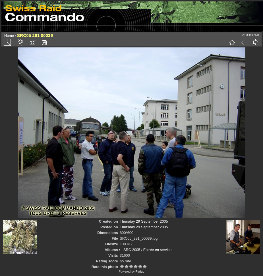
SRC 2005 (131, 250)
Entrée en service (157, 250)
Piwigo (139, 271)
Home (9, 36)
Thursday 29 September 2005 (144, 221)
